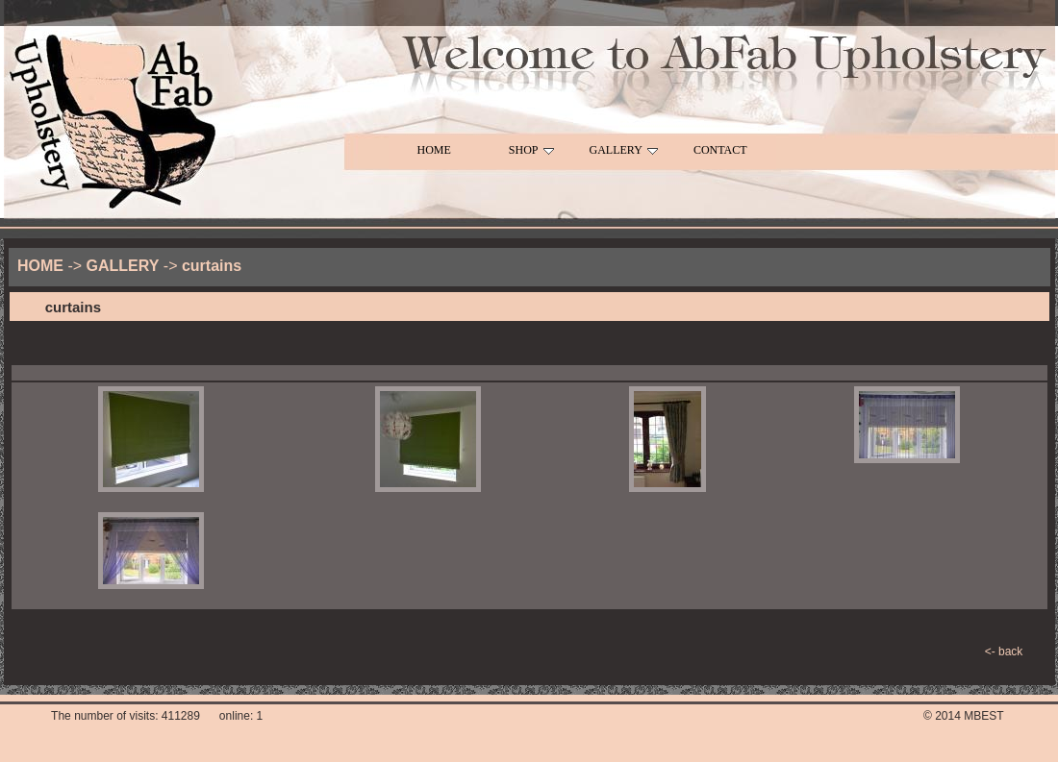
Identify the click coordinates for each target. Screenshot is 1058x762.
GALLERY (624, 150)
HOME (434, 150)
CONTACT (720, 150)
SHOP (531, 150)
